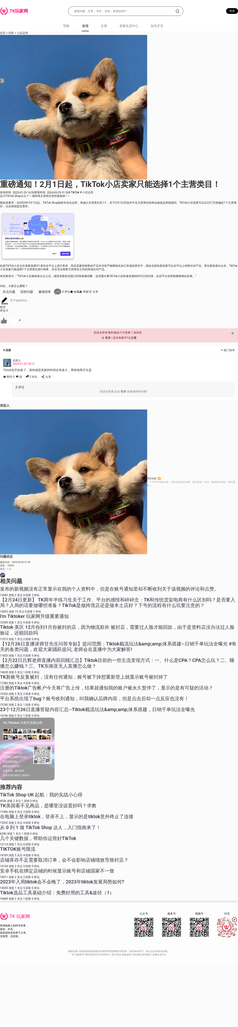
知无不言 (157, 26)
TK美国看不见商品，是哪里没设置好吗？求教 (48, 805)
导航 (66, 26)
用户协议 (117, 954)
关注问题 (9, 292)
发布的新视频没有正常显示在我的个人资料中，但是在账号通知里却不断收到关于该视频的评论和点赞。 (109, 589)
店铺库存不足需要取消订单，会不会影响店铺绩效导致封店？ (64, 860)
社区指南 (137, 954)
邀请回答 (44, 292)
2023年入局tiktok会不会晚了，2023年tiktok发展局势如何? (62, 882)
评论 (31, 376)
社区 (3, 33)
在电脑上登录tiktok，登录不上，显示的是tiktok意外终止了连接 (66, 816)
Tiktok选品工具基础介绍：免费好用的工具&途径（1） (57, 893)
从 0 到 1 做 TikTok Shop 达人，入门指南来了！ (50, 827)
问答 (11, 33)
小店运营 (22, 33)
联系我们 (147, 954)
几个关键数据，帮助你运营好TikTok (38, 838)
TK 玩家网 (20, 916)
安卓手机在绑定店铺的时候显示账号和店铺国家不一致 (57, 871)
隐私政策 (127, 954)
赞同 (8, 376)
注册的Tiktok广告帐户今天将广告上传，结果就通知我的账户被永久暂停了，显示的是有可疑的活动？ (106, 688)
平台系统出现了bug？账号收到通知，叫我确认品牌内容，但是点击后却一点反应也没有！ (94, 698)
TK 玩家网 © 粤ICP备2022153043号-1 (91, 954)
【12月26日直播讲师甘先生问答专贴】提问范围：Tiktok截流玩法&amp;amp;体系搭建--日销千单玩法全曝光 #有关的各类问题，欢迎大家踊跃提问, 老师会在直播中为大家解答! (118, 646)
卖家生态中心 (128, 26)
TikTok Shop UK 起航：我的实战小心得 (41, 795)
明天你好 (152, 478)
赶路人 (17, 360)
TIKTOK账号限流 (18, 849)
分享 (93, 291)
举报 (83, 291)
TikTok (74, 192)
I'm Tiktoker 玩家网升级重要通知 (34, 616)
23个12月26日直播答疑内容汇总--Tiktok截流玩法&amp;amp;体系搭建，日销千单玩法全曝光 (97, 709)
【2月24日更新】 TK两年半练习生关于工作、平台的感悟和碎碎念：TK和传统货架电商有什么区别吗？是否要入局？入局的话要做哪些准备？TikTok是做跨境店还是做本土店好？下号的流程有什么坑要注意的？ (117, 602)
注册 (133, 337)
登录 (232, 10)
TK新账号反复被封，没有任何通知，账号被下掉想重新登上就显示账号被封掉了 (84, 677)
